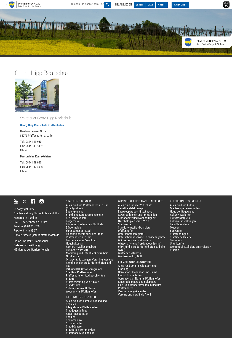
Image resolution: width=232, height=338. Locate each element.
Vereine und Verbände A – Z (134, 294)
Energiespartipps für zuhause (135, 211)
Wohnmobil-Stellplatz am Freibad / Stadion (190, 248)
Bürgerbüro (72, 221)
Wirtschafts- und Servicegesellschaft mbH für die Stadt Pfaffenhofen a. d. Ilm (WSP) (141, 246)
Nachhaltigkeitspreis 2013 (133, 221)
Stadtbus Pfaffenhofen (79, 272)
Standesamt (73, 285)
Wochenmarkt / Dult (130, 256)
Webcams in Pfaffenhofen (81, 291)
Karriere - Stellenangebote (81, 246)
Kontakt (28, 241)
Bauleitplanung (74, 211)
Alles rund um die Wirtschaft (135, 205)
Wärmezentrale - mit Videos (134, 240)
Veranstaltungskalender (132, 291)
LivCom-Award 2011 (78, 249)
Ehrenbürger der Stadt (78, 230)
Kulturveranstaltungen (183, 221)
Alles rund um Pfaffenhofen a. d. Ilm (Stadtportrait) (87, 206)
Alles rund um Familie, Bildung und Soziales (86, 302)
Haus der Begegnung (182, 211)
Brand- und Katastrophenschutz (84, 214)
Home (17, 241)
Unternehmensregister (131, 233)
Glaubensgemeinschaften (185, 208)
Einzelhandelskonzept (131, 208)
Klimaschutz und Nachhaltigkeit (137, 217)
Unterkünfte (177, 243)
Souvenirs (176, 230)
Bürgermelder (74, 227)
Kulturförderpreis (180, 217)
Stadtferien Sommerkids (80, 329)
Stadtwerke (124, 224)
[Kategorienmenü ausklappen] (180, 5)
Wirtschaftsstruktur (129, 253)
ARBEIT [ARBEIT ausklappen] (161, 4)
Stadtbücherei (74, 326)
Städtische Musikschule (80, 332)
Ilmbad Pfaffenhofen (130, 275)
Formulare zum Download (81, 240)
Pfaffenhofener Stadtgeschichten (85, 275)
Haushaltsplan (74, 243)
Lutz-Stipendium (179, 224)
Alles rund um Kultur (182, 205)
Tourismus (176, 240)
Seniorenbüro (74, 320)
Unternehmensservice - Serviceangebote (142, 237)
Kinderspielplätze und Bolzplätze (137, 281)
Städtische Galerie (181, 237)
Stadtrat (70, 278)
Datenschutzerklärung (27, 245)
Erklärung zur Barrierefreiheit (32, 249)
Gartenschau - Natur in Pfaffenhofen (139, 278)
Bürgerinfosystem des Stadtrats (84, 224)
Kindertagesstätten (77, 313)
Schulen (70, 316)
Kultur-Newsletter (180, 214)
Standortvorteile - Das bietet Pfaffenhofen (134, 229)
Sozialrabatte (74, 323)
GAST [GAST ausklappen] (150, 4)
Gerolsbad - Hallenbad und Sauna (137, 272)
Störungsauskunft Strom (80, 288)
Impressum (41, 241)
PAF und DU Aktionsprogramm (84, 269)
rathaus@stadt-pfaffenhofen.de (41, 235)
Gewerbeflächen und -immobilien (137, 214)
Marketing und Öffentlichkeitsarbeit (87, 253)
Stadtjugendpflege (76, 310)
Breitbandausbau (76, 217)
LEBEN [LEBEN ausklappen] (139, 4)
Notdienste (72, 256)
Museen (174, 227)
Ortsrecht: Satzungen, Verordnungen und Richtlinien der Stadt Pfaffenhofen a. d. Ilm (89, 262)
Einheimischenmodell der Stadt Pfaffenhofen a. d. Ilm (84, 235)
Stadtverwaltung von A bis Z (82, 281)
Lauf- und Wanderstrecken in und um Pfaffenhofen (139, 286)
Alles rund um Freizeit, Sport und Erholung (137, 267)
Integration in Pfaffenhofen (82, 307)
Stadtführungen (179, 233)
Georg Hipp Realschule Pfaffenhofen (42, 125)
